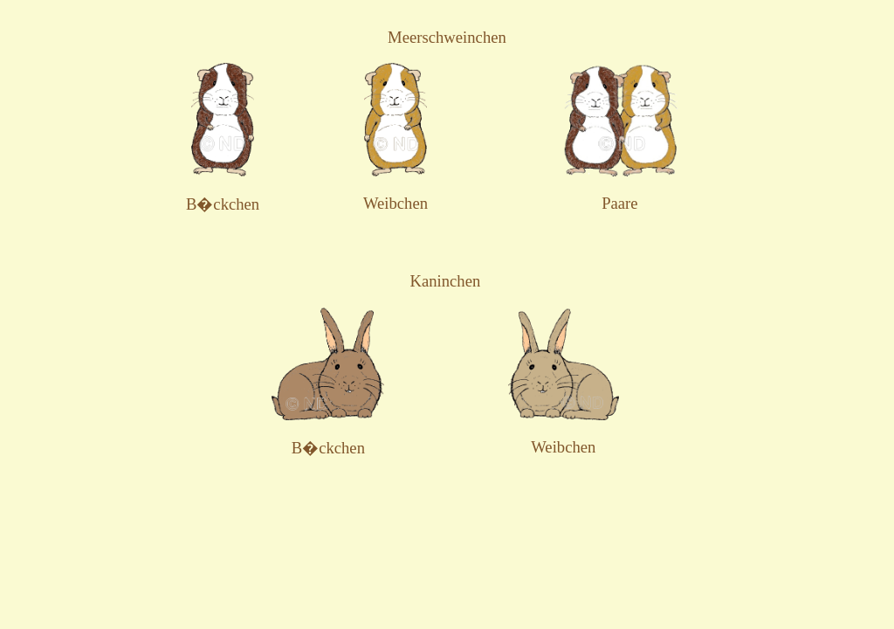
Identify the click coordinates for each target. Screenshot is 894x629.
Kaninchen (444, 281)
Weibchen (395, 203)
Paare (619, 203)
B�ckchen (222, 204)
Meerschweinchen (447, 37)
